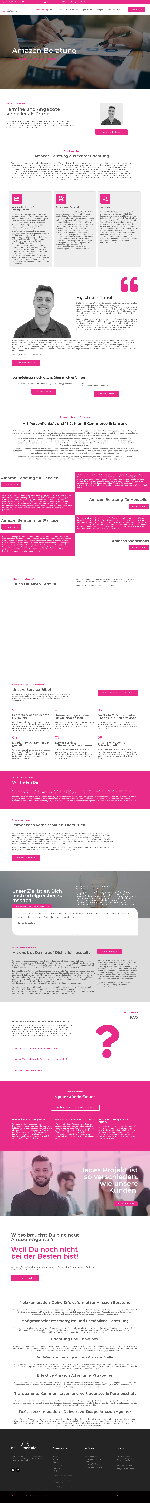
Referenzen (111, 10)
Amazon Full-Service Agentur (60, 10)
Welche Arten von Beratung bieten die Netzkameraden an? (42, 1021)
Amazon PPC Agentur (80, 10)
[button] (72, 934)
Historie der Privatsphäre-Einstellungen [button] (62, 1482)
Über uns (120, 10)
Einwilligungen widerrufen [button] (63, 1487)
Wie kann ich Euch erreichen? (28, 1070)
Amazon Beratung (41, 10)
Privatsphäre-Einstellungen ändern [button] (63, 1476)
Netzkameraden (18, 1496)
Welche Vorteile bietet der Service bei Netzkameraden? (41, 1059)
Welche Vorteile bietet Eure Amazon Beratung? (37, 1048)
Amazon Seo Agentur (97, 10)
